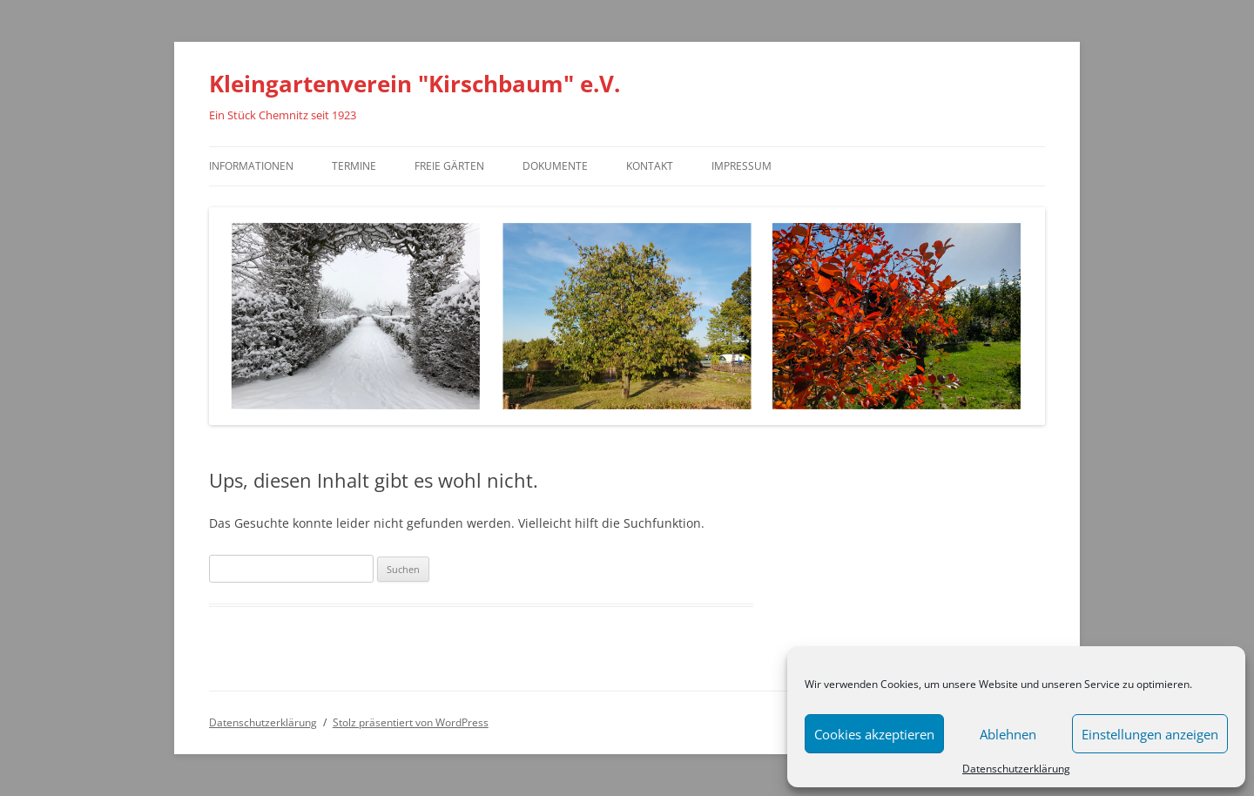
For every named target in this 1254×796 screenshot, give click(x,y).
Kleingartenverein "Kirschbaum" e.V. (414, 83)
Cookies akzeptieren (874, 734)
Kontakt (649, 166)
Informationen (251, 166)
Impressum (741, 166)
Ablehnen (1008, 734)
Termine (354, 166)
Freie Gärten (449, 166)
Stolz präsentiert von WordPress (411, 722)
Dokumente (555, 166)
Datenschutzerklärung (1016, 768)
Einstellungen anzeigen (1150, 734)
